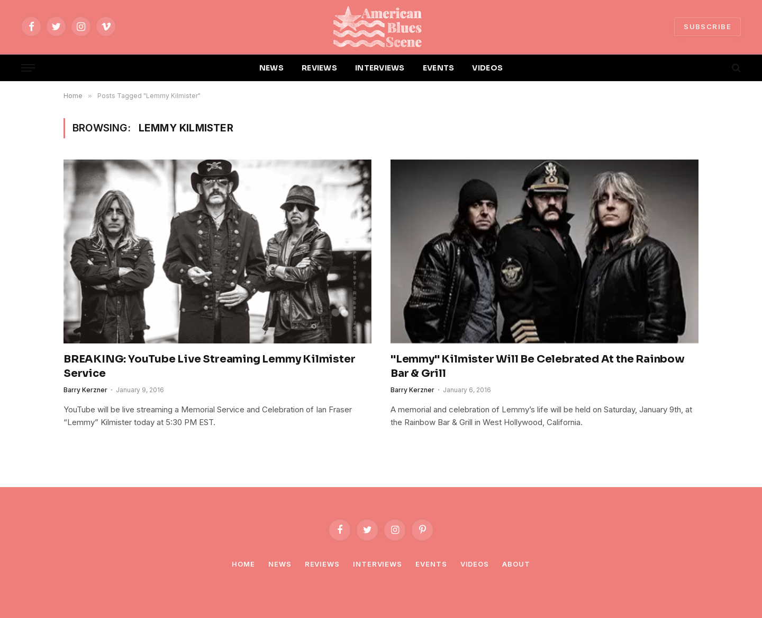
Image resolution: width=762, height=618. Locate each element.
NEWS (271, 68)
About (516, 564)
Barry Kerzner (85, 390)
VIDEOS (487, 68)
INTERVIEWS (380, 68)
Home (243, 564)
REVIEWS (319, 68)
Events (431, 564)
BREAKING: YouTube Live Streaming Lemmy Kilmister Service (209, 366)
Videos (474, 564)
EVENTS (439, 68)
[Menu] (28, 68)
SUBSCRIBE (707, 26)
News (280, 564)
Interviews (377, 564)
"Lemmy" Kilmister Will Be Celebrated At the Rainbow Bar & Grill (538, 366)
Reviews (322, 564)
